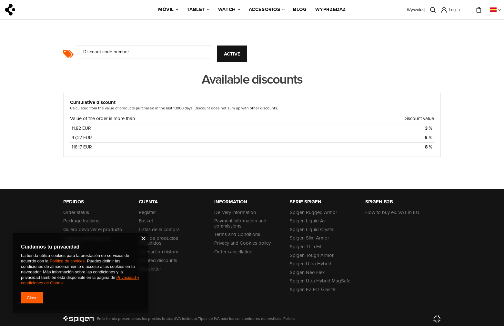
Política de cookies (67, 261)
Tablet (196, 9)
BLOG (300, 9)
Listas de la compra (159, 229)
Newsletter (150, 269)
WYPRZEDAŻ (330, 9)
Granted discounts (158, 260)
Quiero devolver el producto (92, 229)
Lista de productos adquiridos (158, 241)
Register (147, 212)
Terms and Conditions (237, 234)
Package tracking (81, 221)
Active (232, 54)
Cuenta (148, 202)
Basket (146, 221)
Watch (227, 9)
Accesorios (264, 9)
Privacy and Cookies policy (242, 243)
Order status (76, 212)
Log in (454, 9)
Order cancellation (233, 252)
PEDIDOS (73, 202)
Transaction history (158, 252)
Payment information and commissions (240, 224)
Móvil (166, 9)
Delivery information (235, 212)
